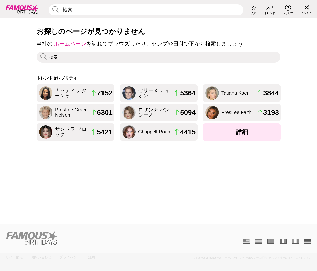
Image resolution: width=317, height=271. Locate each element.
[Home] (81, 238)
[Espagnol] (258, 241)
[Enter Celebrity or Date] (146, 9)
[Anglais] (246, 241)
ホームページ (70, 44)
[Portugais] (271, 241)
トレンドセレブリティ (57, 78)
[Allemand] (307, 241)
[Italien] (295, 241)
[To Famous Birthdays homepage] (22, 9)
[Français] (283, 241)
